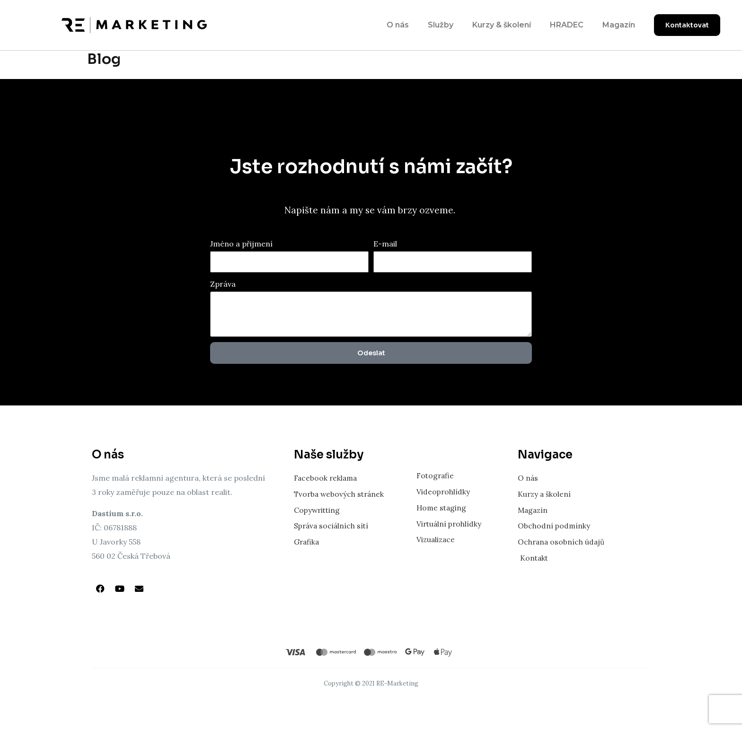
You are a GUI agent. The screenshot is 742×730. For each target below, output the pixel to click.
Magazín (618, 24)
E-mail (385, 243)
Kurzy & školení (501, 24)
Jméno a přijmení (241, 243)
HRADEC (566, 24)
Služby (440, 24)
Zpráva (223, 284)
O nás (398, 24)
